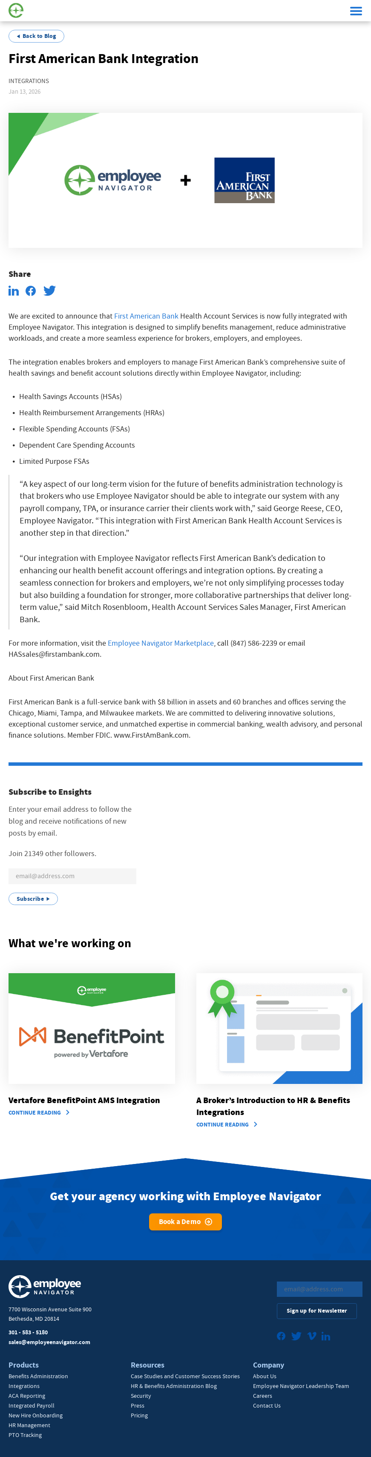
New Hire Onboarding (36, 1415)
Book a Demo (180, 1222)
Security (141, 1396)
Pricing (139, 1415)
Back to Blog (39, 36)
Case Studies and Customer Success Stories (185, 1376)
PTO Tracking (25, 1435)
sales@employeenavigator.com (49, 1342)
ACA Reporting (27, 1396)
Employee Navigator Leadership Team (301, 1386)
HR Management (29, 1425)
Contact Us (267, 1405)
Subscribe (30, 899)
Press (137, 1405)
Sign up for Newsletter (317, 1311)
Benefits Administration (38, 1376)
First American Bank (146, 316)
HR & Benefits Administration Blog (174, 1386)
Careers (262, 1396)
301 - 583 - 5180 (28, 1332)
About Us (264, 1376)
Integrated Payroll (32, 1405)
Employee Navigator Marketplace (161, 643)
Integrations (24, 1386)
